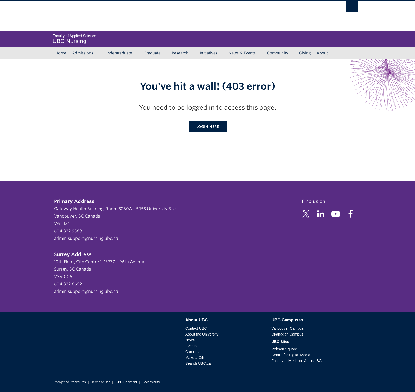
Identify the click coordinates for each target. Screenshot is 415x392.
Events (191, 346)
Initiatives (208, 53)
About (322, 53)
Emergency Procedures (69, 382)
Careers (192, 352)
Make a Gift (194, 357)
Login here (207, 127)
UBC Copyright (126, 382)
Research (180, 53)
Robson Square (284, 349)
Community (277, 53)
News (190, 340)
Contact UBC (196, 328)
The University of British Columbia (64, 16)
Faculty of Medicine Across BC (296, 361)
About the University (201, 334)
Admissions (82, 53)
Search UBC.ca (198, 363)
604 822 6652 (68, 284)
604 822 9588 (68, 231)
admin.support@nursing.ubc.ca (86, 238)
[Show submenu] (98, 53)
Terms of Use (101, 382)
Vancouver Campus (287, 328)
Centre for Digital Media (290, 355)
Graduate (151, 53)
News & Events (242, 53)
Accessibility (151, 382)
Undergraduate (118, 53)
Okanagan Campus (287, 334)
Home (60, 53)
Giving (305, 53)
